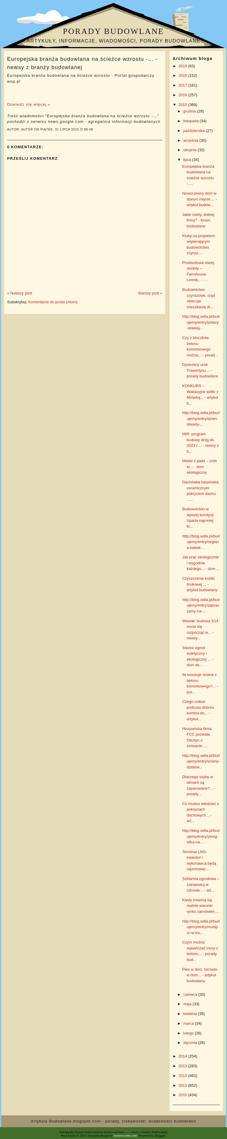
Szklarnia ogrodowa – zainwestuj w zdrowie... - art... (200, 884)
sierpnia (190, 150)
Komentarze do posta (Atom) (52, 302)
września (191, 140)
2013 (183, 1066)
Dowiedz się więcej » (29, 104)
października (194, 130)
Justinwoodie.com (125, 1135)
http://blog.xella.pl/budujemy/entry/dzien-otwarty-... (200, 418)
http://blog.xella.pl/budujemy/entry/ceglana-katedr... (200, 542)
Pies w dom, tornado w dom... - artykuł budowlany (199, 975)
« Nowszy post (19, 293)
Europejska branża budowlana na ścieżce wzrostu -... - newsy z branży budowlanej (82, 63)
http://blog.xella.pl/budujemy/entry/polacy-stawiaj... (200, 322)
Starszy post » (150, 293)
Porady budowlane (113, 31)
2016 (183, 95)
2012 (183, 1075)
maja (188, 1004)
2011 (183, 1085)
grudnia (190, 111)
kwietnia (190, 1013)
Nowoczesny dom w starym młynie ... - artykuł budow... (199, 199)
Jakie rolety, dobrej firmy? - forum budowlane (198, 220)
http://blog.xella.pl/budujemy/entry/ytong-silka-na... (200, 836)
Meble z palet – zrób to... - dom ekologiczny (199, 467)
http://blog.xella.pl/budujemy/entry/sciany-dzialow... (201, 761)
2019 (183, 66)
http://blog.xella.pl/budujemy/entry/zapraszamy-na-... (200, 605)
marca (189, 1023)
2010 (183, 1095)
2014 (183, 1056)
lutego (189, 1033)
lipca (187, 159)
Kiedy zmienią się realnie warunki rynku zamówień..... (201, 906)
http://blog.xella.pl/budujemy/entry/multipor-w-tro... (200, 927)
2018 (183, 75)
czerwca (190, 994)
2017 (183, 85)
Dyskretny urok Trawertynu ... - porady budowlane (200, 370)
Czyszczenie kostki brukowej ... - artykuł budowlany (199, 584)
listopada (191, 121)
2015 (183, 104)
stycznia (190, 1042)
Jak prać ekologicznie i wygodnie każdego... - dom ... (200, 563)
